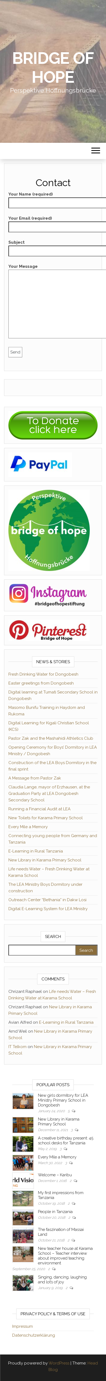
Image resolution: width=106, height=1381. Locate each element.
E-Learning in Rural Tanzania (35, 851)
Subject (53, 246)
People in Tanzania (55, 1211)
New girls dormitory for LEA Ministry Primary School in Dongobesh (63, 1100)
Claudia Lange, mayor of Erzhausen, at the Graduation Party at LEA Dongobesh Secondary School (49, 793)
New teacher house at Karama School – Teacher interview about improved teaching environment (65, 1256)
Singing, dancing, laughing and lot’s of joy (62, 1279)
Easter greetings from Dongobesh (41, 683)
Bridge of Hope (53, 68)
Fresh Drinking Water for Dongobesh (43, 674)
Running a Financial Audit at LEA (39, 809)
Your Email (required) (53, 222)
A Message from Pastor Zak (34, 778)
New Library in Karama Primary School (44, 860)
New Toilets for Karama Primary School (45, 817)
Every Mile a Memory (28, 826)
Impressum (22, 1326)
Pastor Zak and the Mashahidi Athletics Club (50, 738)
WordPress (59, 1363)
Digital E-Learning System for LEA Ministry (48, 908)
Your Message (53, 303)
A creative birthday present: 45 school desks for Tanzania (65, 1140)
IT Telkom (17, 1046)
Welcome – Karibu (55, 1174)
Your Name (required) (53, 198)
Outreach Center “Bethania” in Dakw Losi (47, 899)
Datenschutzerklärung (33, 1335)
